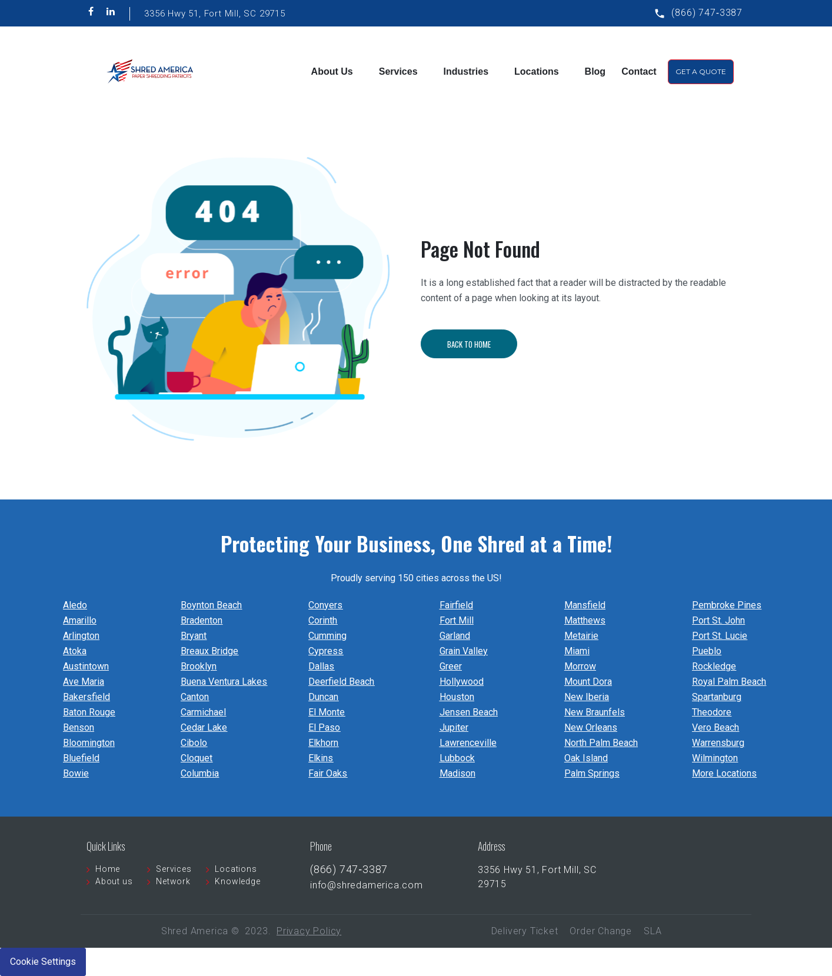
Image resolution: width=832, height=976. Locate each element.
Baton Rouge (89, 712)
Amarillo (79, 620)
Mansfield (584, 605)
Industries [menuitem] (466, 71)
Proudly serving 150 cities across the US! (416, 578)
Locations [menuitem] (536, 71)
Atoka (74, 651)
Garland (455, 635)
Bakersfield (86, 696)
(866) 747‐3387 (707, 12)
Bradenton (201, 620)
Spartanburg (716, 696)
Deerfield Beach (341, 681)
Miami (577, 651)
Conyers (325, 605)
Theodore (711, 712)
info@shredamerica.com (366, 885)
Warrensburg (718, 742)
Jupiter (454, 727)
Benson (78, 727)
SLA (652, 931)
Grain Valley (464, 651)
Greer (451, 666)
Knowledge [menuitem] (237, 881)
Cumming (327, 635)
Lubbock (457, 758)
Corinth (322, 620)
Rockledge (714, 666)
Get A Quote (700, 71)
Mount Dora (588, 681)
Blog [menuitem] (595, 71)
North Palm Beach (601, 742)
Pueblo (706, 651)
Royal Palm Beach (729, 681)
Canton (195, 696)
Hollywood (462, 681)
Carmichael (203, 712)
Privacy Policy (309, 931)
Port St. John (718, 620)
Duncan (323, 696)
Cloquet (196, 758)
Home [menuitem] (107, 869)
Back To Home (485, 344)
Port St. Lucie (719, 635)
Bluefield (81, 758)
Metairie (581, 635)
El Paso (324, 727)
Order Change (601, 931)
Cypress (325, 651)
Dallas (321, 666)
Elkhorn (323, 742)
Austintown (86, 666)
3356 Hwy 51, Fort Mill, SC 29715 (214, 13)
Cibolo (194, 742)
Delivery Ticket (524, 931)
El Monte (326, 712)
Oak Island (586, 758)
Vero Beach (715, 727)
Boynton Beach (211, 605)
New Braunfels (594, 712)
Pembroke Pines (726, 605)
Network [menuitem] (173, 881)
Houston (457, 696)
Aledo (75, 605)
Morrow (580, 666)
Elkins (320, 758)
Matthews (584, 620)
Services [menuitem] (398, 71)
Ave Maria (83, 681)
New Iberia (586, 696)
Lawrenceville (468, 742)
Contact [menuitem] (639, 71)
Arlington (81, 635)
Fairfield (456, 605)
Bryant (194, 635)
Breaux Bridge (209, 651)
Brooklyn (199, 666)
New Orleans (590, 727)
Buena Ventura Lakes (224, 681)
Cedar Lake (204, 727)
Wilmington (715, 758)
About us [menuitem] (113, 881)
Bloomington (89, 742)
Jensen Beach (469, 712)
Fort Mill (457, 620)
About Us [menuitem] (332, 71)
